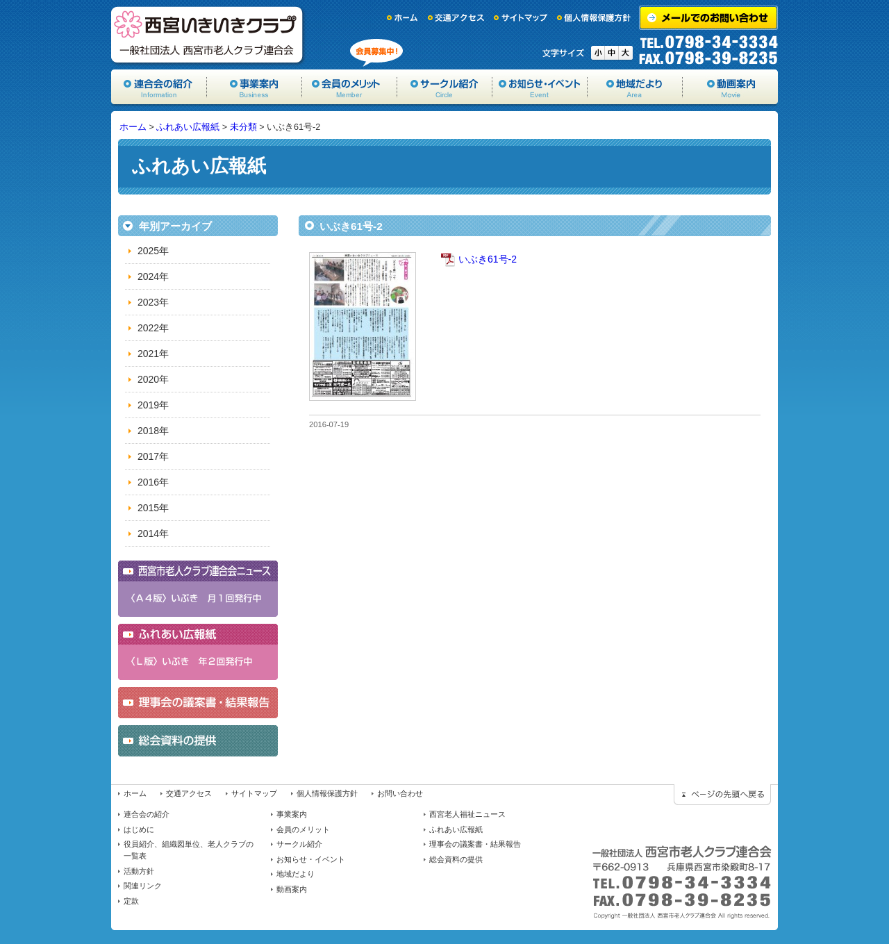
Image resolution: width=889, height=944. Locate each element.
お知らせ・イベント (540, 86)
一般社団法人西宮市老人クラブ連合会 (208, 34)
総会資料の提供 (456, 859)
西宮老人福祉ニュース (467, 814)
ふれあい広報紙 (187, 127)
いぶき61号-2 (487, 259)
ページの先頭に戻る (722, 794)
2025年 (153, 250)
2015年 (153, 507)
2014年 (153, 533)
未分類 (243, 127)
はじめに (139, 829)
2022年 (153, 327)
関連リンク (143, 885)
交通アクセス (456, 18)
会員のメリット (349, 86)
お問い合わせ (400, 793)
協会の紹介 (159, 86)
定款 (131, 901)
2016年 (153, 482)
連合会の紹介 (146, 814)
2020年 (153, 379)
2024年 (153, 276)
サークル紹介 (444, 86)
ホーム (403, 18)
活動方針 (139, 871)
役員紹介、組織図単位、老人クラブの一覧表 (189, 850)
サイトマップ (521, 18)
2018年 (153, 430)
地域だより (635, 86)
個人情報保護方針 (594, 18)
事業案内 (254, 86)
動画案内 (730, 86)
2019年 (153, 405)
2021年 (153, 353)
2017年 (153, 456)
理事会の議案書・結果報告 (475, 844)
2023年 (153, 302)
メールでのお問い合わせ (708, 18)
